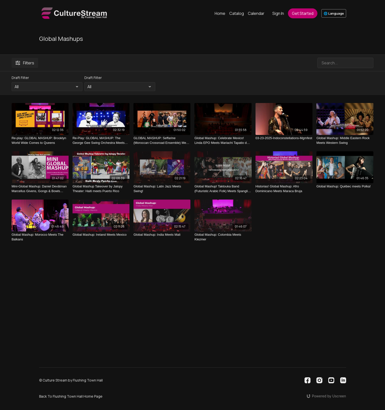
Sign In (278, 13)
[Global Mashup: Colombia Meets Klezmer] (222, 237)
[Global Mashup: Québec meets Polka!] (344, 186)
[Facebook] (307, 380)
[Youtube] (331, 380)
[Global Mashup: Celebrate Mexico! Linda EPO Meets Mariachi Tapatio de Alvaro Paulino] (222, 140)
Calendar (256, 13)
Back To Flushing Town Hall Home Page (71, 396)
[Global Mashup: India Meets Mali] (161, 234)
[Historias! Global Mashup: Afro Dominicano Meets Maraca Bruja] (284, 189)
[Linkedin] (343, 380)
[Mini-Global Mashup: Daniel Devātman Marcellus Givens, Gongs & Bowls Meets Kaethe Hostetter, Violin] (40, 189)
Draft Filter (20, 77)
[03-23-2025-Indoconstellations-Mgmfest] (284, 138)
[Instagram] (319, 380)
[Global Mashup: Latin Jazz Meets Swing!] (161, 189)
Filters (25, 63)
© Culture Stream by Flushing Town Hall (71, 380)
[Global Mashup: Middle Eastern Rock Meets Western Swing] (344, 140)
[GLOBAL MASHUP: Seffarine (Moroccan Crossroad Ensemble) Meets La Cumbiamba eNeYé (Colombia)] (161, 140)
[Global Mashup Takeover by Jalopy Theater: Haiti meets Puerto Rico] (101, 189)
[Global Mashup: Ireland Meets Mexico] (101, 234)
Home (220, 13)
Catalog (236, 13)
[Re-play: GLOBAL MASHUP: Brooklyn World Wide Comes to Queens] (40, 140)
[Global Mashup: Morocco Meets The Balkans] (40, 237)
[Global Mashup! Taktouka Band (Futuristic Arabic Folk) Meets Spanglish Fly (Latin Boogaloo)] (222, 189)
